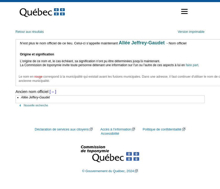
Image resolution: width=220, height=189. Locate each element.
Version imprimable (191, 32)
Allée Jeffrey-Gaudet (142, 42)
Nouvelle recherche (36, 105)
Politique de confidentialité (162, 129)
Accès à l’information (115, 129)
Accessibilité (110, 133)
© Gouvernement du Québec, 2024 (108, 171)
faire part (192, 65)
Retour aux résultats (29, 32)
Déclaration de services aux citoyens (62, 129)
